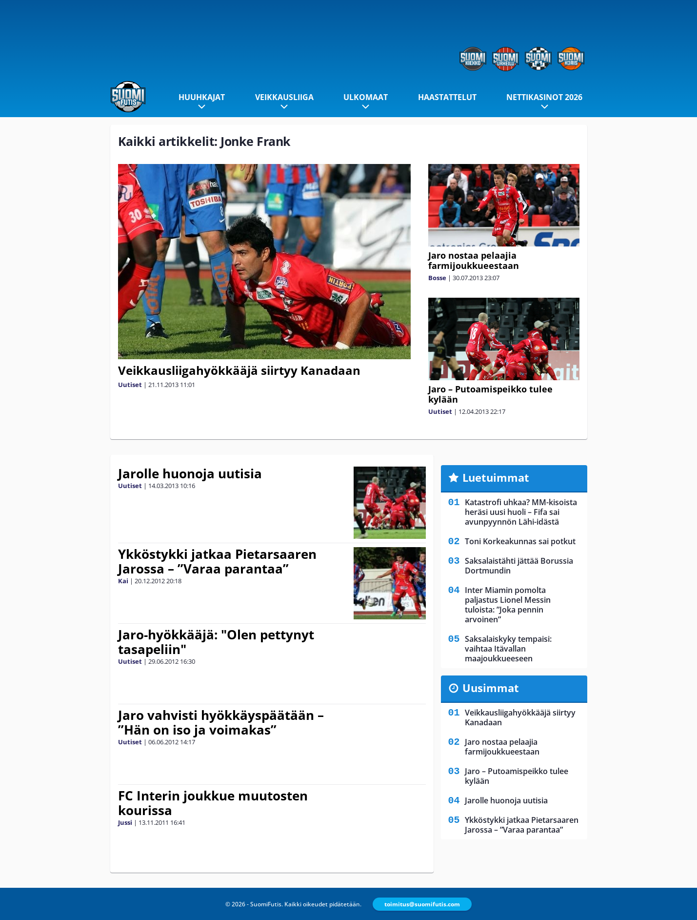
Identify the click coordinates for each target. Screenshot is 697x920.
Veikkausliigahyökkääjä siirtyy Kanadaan (239, 370)
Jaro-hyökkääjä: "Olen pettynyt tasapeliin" (216, 642)
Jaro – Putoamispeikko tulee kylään (490, 394)
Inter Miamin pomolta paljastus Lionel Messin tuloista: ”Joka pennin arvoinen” (508, 605)
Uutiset (130, 384)
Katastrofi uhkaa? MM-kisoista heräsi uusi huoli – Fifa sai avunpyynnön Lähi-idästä (521, 512)
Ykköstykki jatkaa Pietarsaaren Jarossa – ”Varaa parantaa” (217, 561)
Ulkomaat (365, 97)
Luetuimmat (495, 477)
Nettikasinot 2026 (544, 97)
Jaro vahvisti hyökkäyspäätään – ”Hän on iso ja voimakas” (221, 722)
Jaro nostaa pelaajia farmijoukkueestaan (473, 260)
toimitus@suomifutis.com (422, 904)
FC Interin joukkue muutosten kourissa (213, 803)
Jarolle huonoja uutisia (190, 473)
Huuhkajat (202, 97)
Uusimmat (490, 687)
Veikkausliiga (284, 97)
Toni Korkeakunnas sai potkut (520, 541)
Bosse (437, 277)
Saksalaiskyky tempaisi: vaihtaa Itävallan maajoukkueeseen (508, 649)
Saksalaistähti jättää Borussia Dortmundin (519, 565)
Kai (123, 580)
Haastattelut (447, 97)
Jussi (125, 822)
